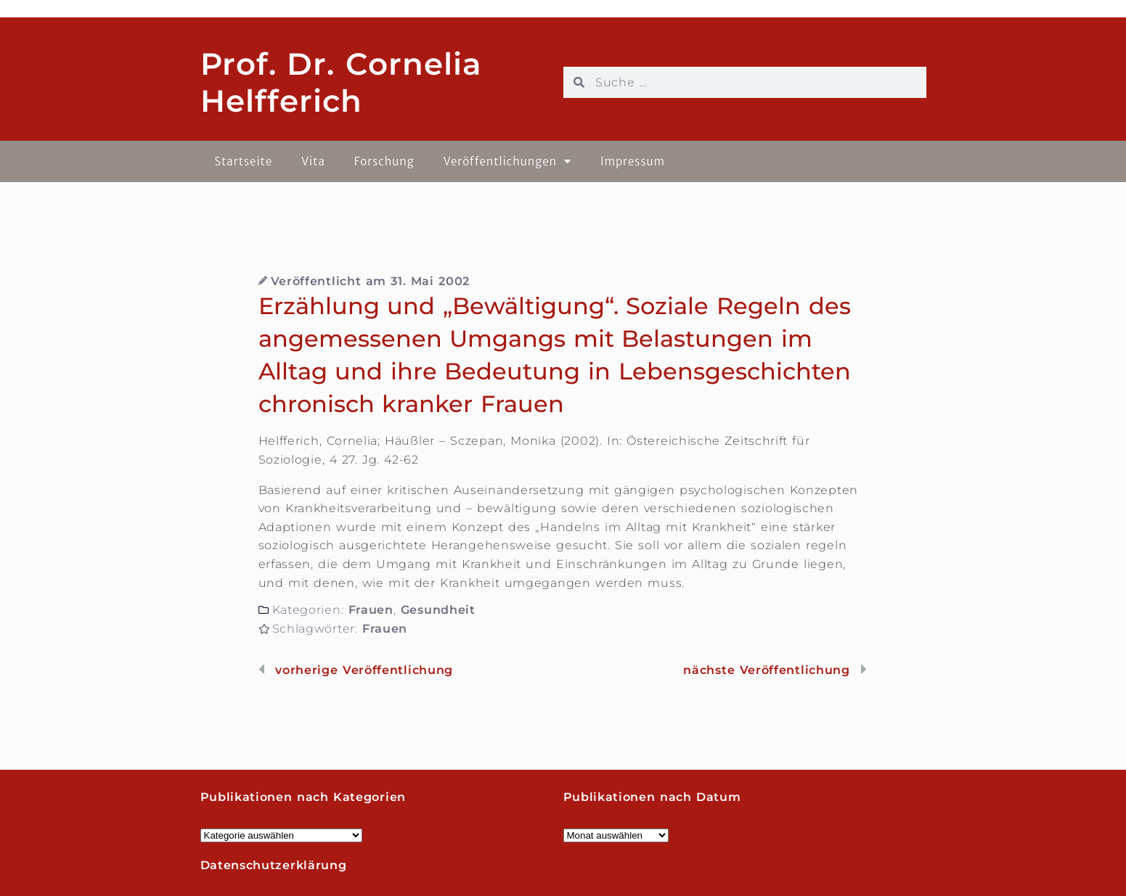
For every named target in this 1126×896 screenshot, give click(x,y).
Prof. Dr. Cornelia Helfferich (341, 82)
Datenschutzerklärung (273, 865)
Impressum (632, 161)
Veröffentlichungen (507, 161)
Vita (313, 161)
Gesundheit (438, 610)
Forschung (384, 161)
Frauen (370, 610)
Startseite (244, 161)
